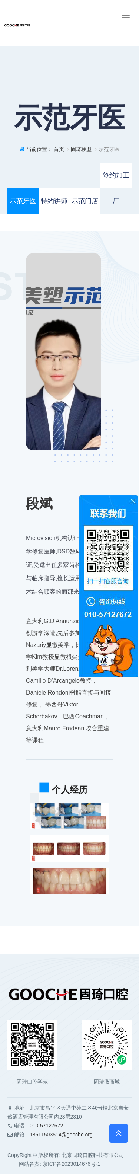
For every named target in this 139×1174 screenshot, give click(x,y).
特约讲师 (54, 201)
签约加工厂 (116, 180)
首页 (59, 149)
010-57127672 (46, 1126)
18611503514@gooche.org (61, 1135)
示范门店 (85, 201)
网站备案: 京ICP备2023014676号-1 (53, 1164)
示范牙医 (23, 201)
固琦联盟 (81, 149)
